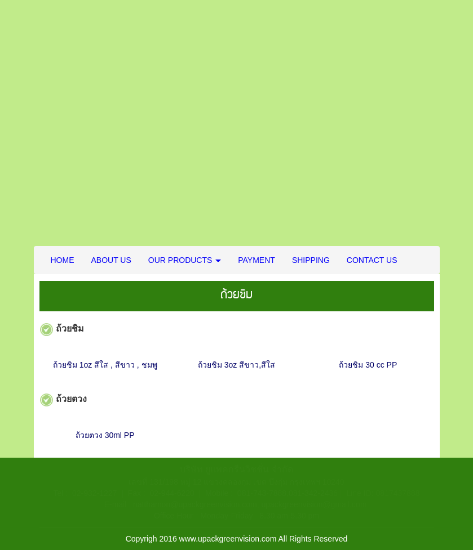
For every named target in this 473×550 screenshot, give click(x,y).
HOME (62, 260)
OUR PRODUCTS (184, 260)
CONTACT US (372, 260)
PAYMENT (256, 260)
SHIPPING (311, 260)
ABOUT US (111, 260)
